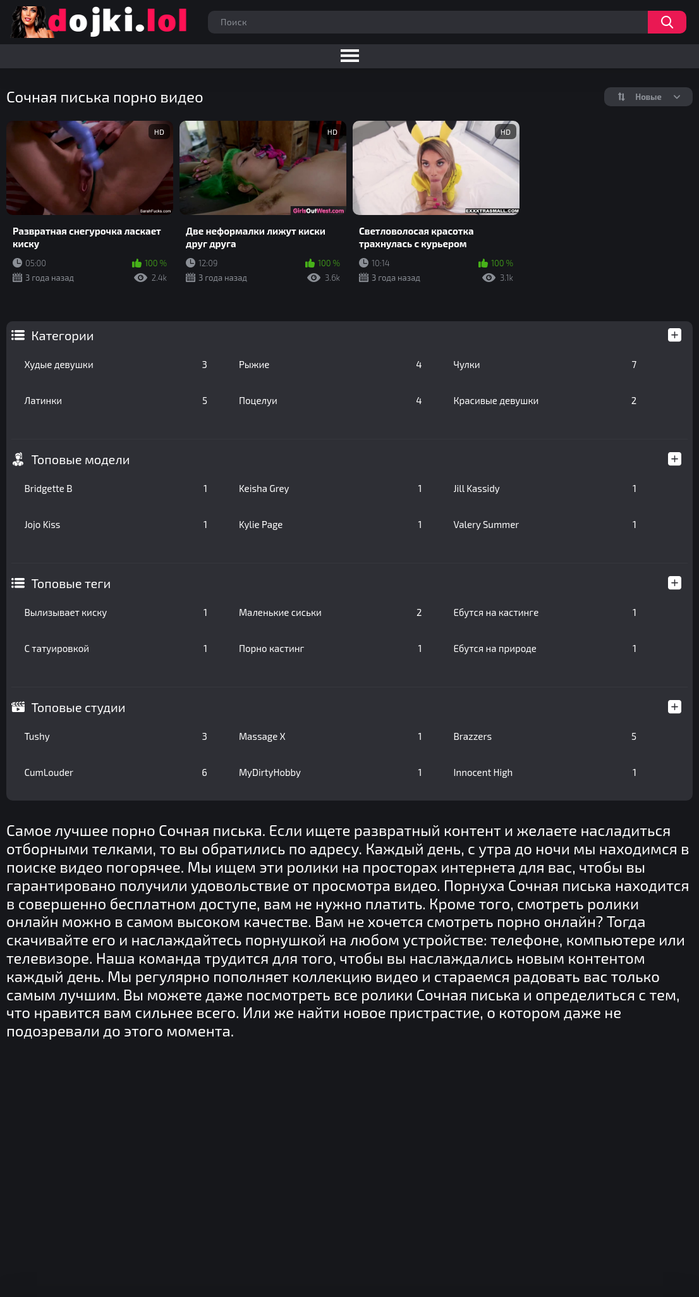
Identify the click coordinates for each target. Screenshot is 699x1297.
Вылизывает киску (115, 612)
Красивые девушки (545, 400)
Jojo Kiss (115, 524)
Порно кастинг (330, 648)
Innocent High (545, 772)
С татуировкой (115, 648)
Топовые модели (80, 459)
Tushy (115, 736)
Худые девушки (115, 364)
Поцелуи (330, 400)
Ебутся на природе (545, 648)
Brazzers (545, 736)
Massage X (330, 736)
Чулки (545, 364)
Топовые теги (71, 583)
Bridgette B (115, 488)
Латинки (115, 400)
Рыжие (330, 364)
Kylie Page (330, 524)
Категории (62, 335)
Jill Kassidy (545, 488)
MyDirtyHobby (330, 772)
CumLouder (115, 772)
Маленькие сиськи (330, 612)
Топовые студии (78, 707)
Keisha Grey (330, 488)
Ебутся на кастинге (545, 612)
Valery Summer (545, 524)
